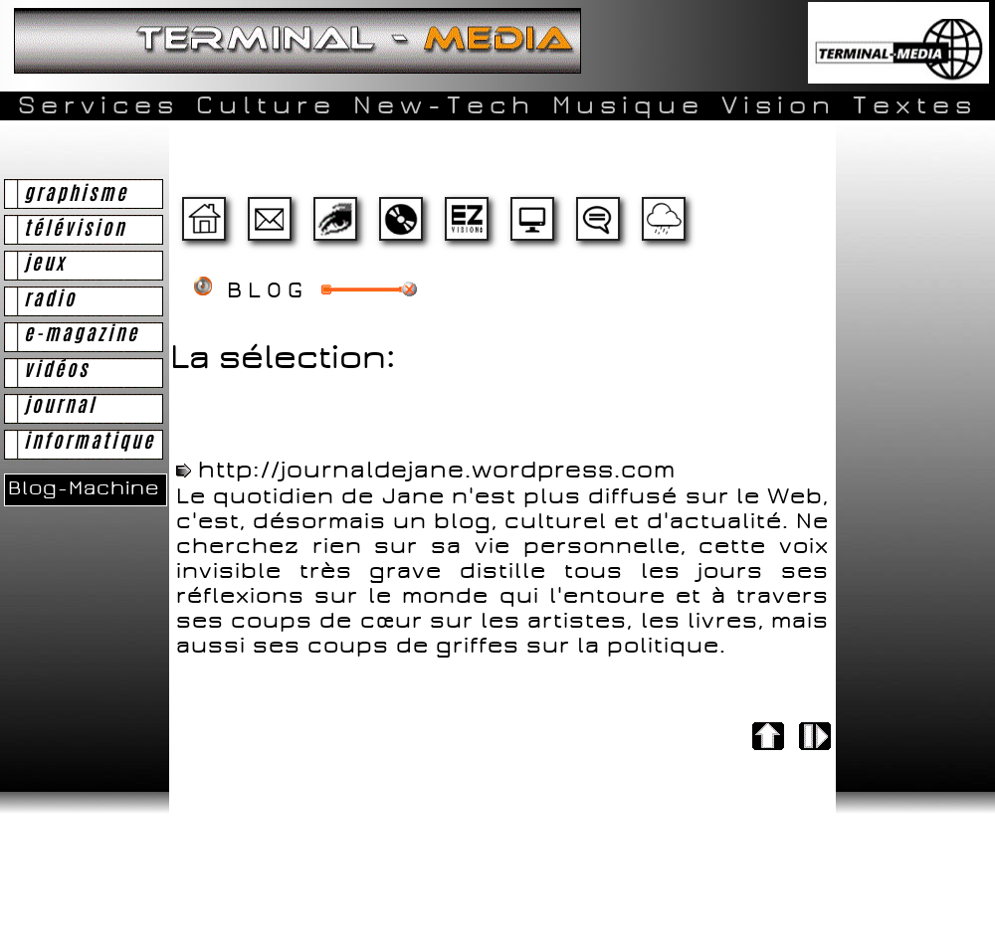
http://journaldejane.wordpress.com (437, 470)
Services (98, 105)
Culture (266, 105)
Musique (628, 105)
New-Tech (444, 105)
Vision (778, 105)
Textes (915, 105)
